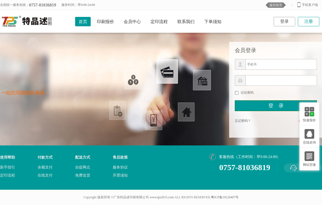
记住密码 (247, 92)
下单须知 (212, 21)
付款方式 (45, 157)
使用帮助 (7, 157)
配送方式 (82, 157)
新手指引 (7, 167)
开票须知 (120, 175)
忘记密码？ (243, 121)
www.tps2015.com (162, 197)
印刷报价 (105, 21)
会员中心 (132, 21)
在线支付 (45, 175)
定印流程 (159, 21)
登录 (284, 21)
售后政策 (120, 157)
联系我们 (186, 21)
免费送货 (82, 175)
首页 (83, 21)
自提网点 (82, 167)
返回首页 (275, 5)
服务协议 (120, 167)
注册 (308, 21)
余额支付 (45, 167)
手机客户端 (307, 4)
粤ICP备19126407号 (225, 197)
